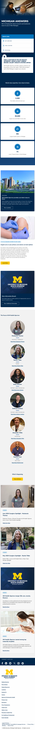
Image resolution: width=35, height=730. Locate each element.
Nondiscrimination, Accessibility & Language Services (13, 724)
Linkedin (6, 663)
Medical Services (5, 682)
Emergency (4, 702)
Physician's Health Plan (7, 712)
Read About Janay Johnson (17, 390)
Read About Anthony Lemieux (17, 414)
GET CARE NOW (8, 41)
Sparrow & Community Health (8, 697)
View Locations (7, 207)
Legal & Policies (5, 723)
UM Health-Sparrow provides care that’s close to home (16, 198)
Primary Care (4, 699)
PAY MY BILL (7, 50)
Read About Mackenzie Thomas (17, 341)
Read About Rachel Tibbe (17, 365)
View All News (17, 479)
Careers (3, 694)
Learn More (5, 263)
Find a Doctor (5, 684)
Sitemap (4, 725)
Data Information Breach (9, 296)
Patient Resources (6, 687)
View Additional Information (10, 303)
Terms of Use (10, 725)
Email (23, 663)
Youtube (10, 663)
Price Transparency (6, 705)
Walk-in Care (5, 710)
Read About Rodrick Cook (17, 462)
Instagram (18, 663)
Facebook (2, 663)
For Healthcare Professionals (8, 715)
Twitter (14, 663)
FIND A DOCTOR (8, 45)
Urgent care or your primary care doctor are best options (17, 244)
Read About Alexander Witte (17, 438)
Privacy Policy (30, 724)
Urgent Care (4, 707)
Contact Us (4, 692)
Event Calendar (5, 717)
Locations (4, 689)
